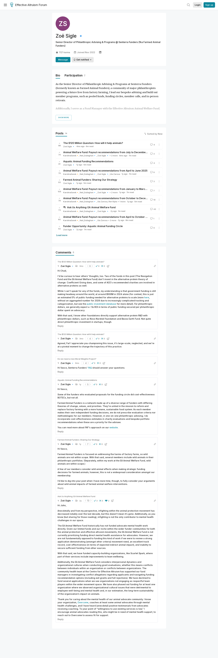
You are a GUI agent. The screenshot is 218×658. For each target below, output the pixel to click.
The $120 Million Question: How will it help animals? (93, 143)
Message (63, 59)
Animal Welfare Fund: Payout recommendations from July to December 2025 (108, 152)
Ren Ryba (113, 201)
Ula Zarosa (115, 174)
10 (153, 199)
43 (153, 209)
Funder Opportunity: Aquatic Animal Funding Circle (93, 226)
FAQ (90, 367)
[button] (97, 266)
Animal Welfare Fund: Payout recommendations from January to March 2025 (108, 188)
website (113, 427)
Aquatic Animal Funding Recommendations (88, 161)
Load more (61, 235)
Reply (61, 326)
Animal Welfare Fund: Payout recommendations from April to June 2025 (105, 170)
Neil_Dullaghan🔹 (88, 155)
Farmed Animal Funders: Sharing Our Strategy (90, 179)
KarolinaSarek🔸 (71, 155)
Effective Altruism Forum (28, 5)
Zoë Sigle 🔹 (69, 146)
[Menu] (5, 5)
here (146, 297)
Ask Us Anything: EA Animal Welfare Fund (91, 207)
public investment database (101, 304)
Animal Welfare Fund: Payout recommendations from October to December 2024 (110, 198)
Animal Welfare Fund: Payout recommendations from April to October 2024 (107, 216)
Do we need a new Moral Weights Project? (77, 359)
